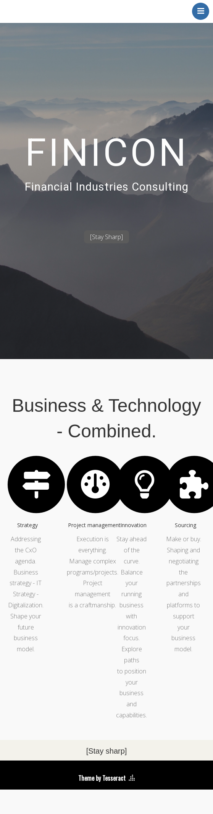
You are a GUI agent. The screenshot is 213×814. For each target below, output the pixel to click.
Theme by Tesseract (102, 778)
